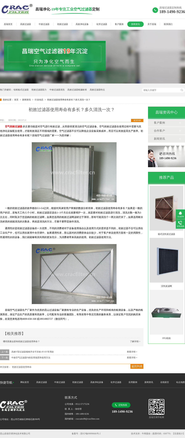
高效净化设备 (82, 24)
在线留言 (164, 382)
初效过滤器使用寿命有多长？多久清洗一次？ (68, 100)
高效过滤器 (25, 24)
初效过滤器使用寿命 (21, 367)
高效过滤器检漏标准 (77, 90)
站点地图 (180, 382)
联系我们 (168, 24)
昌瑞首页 (8, 24)
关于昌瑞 (152, 24)
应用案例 (133, 382)
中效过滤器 (44, 24)
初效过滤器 (62, 24)
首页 (16, 100)
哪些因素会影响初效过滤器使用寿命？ (21, 341)
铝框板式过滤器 (21, 90)
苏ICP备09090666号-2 (90, 433)
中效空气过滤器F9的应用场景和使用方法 (30, 357)
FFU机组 (166, 338)
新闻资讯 (135, 24)
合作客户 (159, 130)
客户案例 (119, 24)
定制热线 (122, 405)
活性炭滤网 (166, 286)
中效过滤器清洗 (57, 90)
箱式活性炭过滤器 (166, 234)
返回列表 (137, 120)
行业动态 (39, 100)
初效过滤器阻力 (39, 90)
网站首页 (24, 382)
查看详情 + (132, 352)
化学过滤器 (101, 24)
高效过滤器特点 (97, 90)
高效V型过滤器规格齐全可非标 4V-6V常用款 (32, 352)
